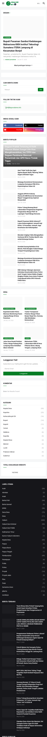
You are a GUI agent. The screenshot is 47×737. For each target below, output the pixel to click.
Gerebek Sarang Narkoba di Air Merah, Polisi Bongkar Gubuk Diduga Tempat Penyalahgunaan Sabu (30, 249)
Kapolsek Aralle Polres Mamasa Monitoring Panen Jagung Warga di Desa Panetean (12, 315)
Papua (23, 544)
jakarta (23, 591)
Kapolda (23, 436)
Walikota (23, 432)
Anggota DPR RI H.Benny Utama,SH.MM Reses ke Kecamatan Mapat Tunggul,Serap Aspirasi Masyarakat (30, 197)
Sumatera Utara (23, 587)
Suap (23, 583)
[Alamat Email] (23, 369)
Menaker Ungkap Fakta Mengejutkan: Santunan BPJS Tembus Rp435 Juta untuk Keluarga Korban (31, 237)
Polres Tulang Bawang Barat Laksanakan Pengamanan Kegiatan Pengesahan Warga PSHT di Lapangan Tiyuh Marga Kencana (30, 211)
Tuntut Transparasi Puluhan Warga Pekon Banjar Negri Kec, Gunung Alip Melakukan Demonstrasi (34, 316)
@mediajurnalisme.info (13, 107)
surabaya (23, 595)
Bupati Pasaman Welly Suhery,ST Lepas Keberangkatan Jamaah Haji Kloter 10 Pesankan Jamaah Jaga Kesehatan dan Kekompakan (30, 224)
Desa (23, 516)
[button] (3, 3)
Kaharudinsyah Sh (23, 416)
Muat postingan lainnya (22, 65)
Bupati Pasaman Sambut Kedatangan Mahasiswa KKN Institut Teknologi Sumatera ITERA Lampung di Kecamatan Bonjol (22, 46)
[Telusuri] (21, 89)
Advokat (23, 493)
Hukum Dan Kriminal (23, 524)
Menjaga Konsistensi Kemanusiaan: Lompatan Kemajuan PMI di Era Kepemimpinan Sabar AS (30, 184)
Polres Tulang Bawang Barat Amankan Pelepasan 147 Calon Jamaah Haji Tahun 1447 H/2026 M (30, 700)
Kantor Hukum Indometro (23, 536)
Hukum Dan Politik (23, 528)
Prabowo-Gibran (23, 452)
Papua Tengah (23, 552)
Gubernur (23, 456)
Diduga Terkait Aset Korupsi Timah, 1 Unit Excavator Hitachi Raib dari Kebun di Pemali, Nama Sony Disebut (30, 661)
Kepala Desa (23, 408)
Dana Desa (23, 512)
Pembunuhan (23, 556)
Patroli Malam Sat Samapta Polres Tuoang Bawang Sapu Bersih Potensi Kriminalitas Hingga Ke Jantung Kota (29, 649)
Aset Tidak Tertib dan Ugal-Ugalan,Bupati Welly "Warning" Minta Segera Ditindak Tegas (30, 172)
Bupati (23, 420)
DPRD (23, 508)
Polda (23, 563)
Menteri (23, 444)
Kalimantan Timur (23, 532)
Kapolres (23, 412)
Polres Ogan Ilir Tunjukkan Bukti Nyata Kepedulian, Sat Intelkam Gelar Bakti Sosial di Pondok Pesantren (30, 712)
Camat (23, 428)
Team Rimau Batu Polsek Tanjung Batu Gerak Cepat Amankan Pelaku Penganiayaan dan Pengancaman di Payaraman (30, 609)
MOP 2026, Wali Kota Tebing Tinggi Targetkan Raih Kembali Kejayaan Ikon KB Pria (30, 673)
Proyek (23, 571)
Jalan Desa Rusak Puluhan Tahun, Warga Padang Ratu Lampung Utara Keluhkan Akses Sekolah (12, 345)
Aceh (23, 489)
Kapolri (23, 424)
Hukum (23, 520)
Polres (23, 567)
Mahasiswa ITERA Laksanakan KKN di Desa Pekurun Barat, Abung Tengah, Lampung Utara (33, 345)
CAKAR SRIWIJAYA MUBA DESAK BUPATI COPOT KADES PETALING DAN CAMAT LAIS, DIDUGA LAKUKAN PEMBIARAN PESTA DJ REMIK (31, 623)
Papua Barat (23, 548)
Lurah (23, 448)
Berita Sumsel (23, 504)
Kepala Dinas (23, 440)
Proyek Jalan (23, 575)
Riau (23, 579)
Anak (23, 496)
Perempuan (23, 560)
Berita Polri (23, 500)
